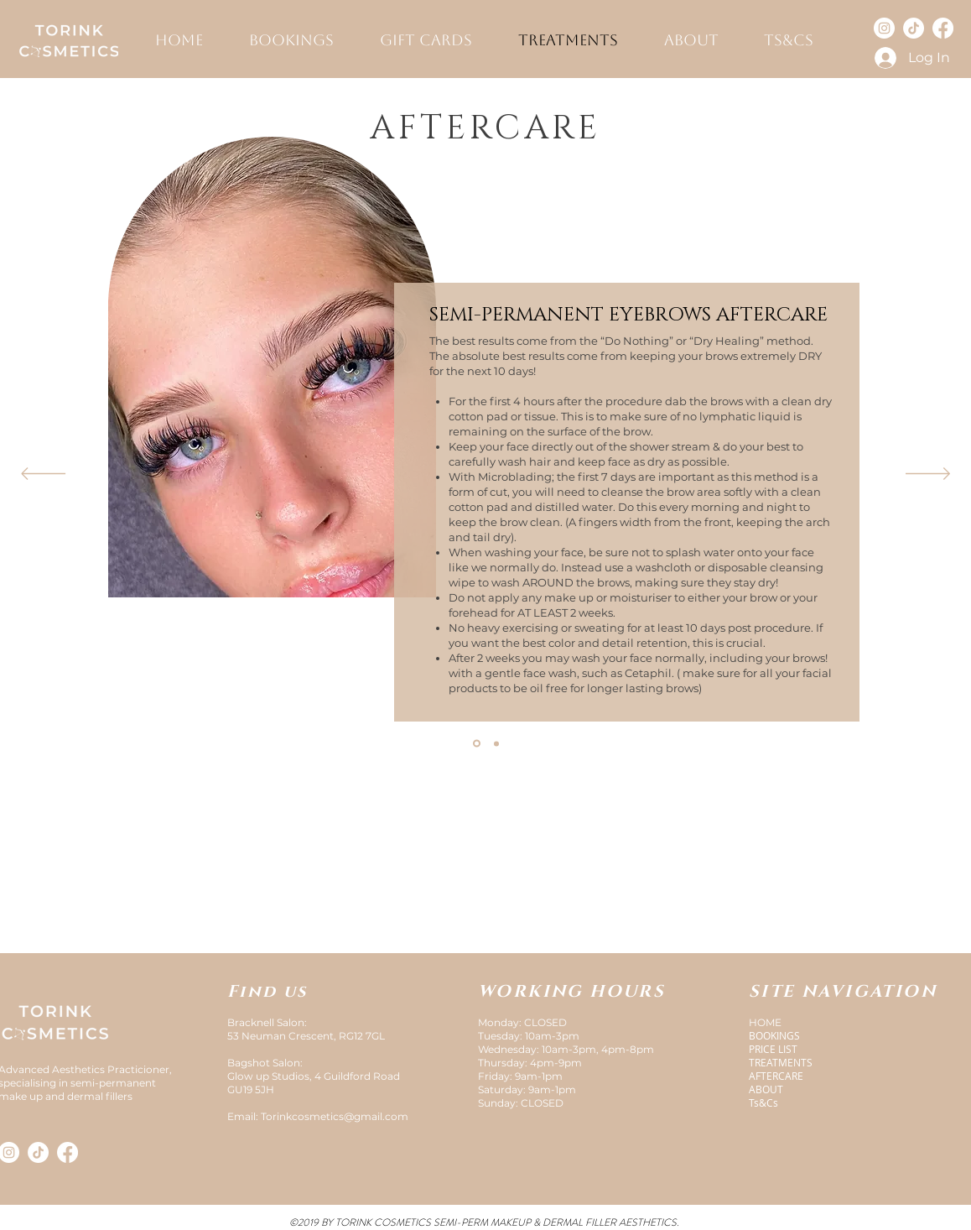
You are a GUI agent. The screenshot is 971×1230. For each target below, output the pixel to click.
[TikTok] (913, 28)
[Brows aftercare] (476, 744)
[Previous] (43, 474)
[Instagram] (884, 28)
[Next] (928, 474)
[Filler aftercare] (496, 743)
